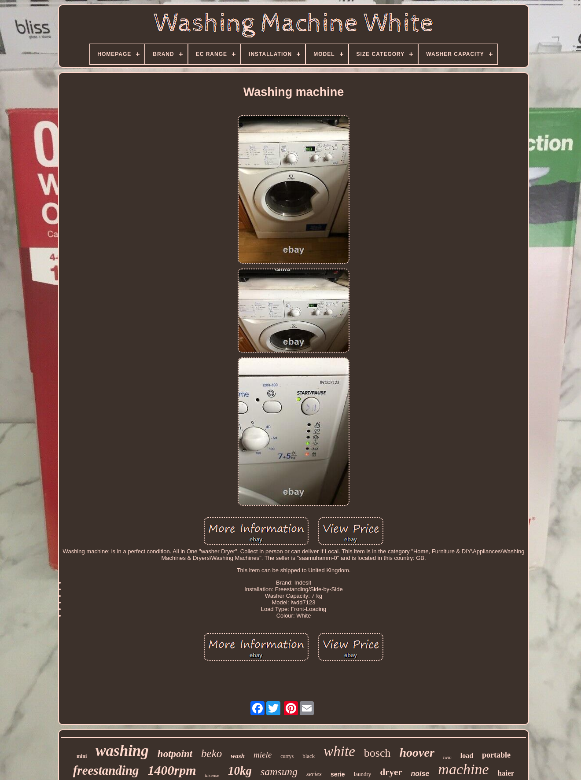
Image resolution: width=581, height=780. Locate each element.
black (308, 756)
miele (263, 754)
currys (287, 756)
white (339, 751)
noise (420, 773)
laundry (362, 774)
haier (506, 773)
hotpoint (175, 753)
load (466, 755)
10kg (240, 770)
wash (238, 755)
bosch (377, 753)
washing (122, 750)
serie (338, 774)
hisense (212, 775)
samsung (279, 771)
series (314, 773)
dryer (391, 772)
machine (463, 769)
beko (211, 753)
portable (496, 755)
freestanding (106, 770)
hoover (416, 752)
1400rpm (172, 770)
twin (447, 757)
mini (82, 756)
